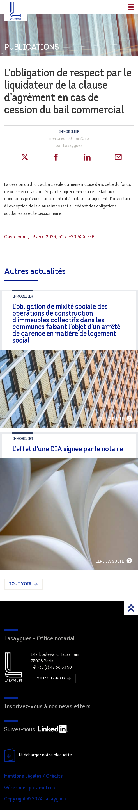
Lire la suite (114, 418)
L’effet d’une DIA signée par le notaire (67, 449)
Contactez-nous (53, 678)
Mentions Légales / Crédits (33, 776)
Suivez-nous (36, 730)
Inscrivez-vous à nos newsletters (47, 707)
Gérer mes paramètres (29, 788)
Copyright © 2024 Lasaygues (35, 799)
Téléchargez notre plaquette (38, 755)
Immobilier (69, 132)
